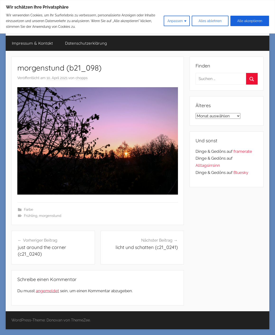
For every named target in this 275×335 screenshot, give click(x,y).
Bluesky (240, 172)
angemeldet (47, 290)
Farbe (28, 209)
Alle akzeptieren (249, 21)
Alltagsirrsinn (208, 165)
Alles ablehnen (210, 21)
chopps (81, 78)
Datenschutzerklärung (86, 43)
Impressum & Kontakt (32, 43)
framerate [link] (242, 151)
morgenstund (50, 216)
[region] (137, 17)
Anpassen (175, 21)
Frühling (30, 216)
